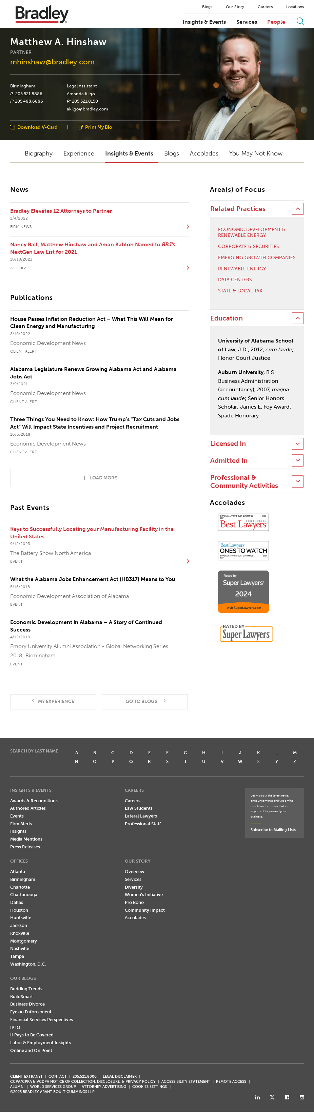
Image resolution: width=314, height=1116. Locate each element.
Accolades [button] (204, 154)
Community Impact (145, 910)
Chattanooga (23, 894)
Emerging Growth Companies (257, 258)
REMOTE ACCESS (231, 1082)
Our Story (235, 7)
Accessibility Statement (185, 1082)
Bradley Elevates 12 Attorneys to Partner (61, 211)
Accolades (135, 918)
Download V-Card (37, 127)
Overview (134, 871)
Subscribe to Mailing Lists (273, 830)
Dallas (16, 902)
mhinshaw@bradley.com (52, 62)
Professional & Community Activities (244, 482)
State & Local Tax (240, 291)
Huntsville (20, 918)
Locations (295, 7)
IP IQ (15, 1027)
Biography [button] (39, 154)
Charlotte (20, 887)
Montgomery (23, 941)
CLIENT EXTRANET (26, 1077)
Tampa (17, 956)
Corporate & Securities (248, 247)
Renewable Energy (242, 269)
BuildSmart (21, 996)
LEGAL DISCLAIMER (120, 1077)
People (276, 22)
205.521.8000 (85, 1077)
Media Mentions (26, 839)
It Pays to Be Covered (32, 1035)
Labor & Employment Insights (40, 1043)
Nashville (19, 948)
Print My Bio (98, 127)
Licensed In (228, 444)
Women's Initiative (144, 894)
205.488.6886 (29, 101)
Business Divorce (27, 1004)
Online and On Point (31, 1050)
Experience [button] (78, 154)
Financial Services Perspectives (41, 1019)
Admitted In (229, 460)
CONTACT (57, 1077)
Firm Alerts (21, 823)
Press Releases (25, 846)
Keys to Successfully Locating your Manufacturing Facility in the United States (92, 533)
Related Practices (238, 209)
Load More (103, 478)
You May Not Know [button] (255, 154)
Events (17, 816)
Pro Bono (134, 902)
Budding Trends (26, 989)
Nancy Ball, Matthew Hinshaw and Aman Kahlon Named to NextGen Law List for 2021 (92, 248)
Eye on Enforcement (31, 1012)
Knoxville (19, 933)
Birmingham (22, 86)
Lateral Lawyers (141, 816)
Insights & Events (204, 22)
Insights (18, 831)
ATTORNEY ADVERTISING (104, 1087)
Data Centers (235, 280)
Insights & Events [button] (129, 154)
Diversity (134, 887)
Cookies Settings (149, 1087)
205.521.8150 (85, 101)
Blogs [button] (171, 154)
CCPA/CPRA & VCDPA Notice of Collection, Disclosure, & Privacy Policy (83, 1082)
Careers (265, 7)
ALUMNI (17, 1087)
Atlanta (17, 871)
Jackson (18, 925)
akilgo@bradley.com (87, 109)
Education (226, 318)
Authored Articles (28, 808)
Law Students (139, 808)
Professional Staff (143, 823)
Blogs (207, 7)
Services (246, 22)
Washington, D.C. (28, 964)
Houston (19, 910)
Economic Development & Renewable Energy (252, 233)
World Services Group (53, 1087)
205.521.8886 (28, 94)
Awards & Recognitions (34, 800)
